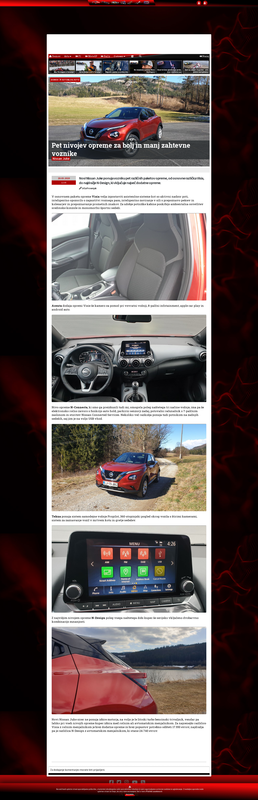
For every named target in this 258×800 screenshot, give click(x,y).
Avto (67, 56)
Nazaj (204, 56)
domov (55, 79)
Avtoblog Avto (70, 79)
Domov (54, 56)
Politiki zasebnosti (154, 791)
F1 (78, 56)
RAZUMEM (130, 794)
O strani (119, 56)
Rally (105, 56)
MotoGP (91, 56)
